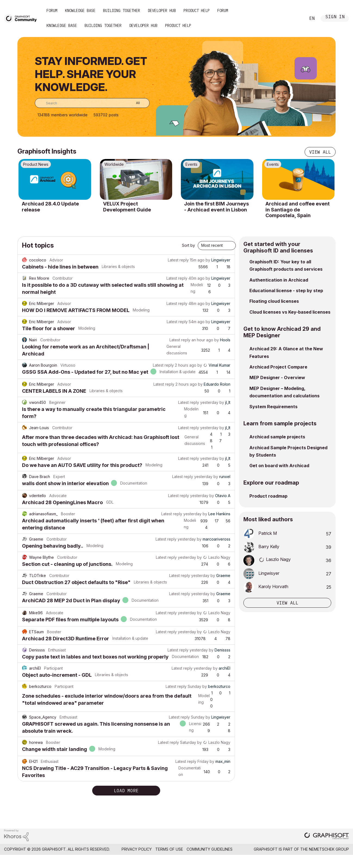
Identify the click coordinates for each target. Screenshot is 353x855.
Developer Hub (162, 10)
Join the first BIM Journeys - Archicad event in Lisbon (216, 207)
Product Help (197, 10)
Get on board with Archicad (279, 465)
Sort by (188, 245)
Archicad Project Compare (278, 367)
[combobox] (92, 103)
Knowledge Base (80, 10)
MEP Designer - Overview (277, 377)
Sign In (335, 17)
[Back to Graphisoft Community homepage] (22, 18)
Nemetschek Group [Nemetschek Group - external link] (329, 849)
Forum (52, 10)
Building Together (121, 10)
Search (295, 18)
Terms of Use (169, 849)
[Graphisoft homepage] (326, 836)
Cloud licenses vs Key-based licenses (289, 312)
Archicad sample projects (277, 436)
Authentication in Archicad (278, 280)
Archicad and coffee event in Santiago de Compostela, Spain (297, 209)
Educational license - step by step (286, 290)
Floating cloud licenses (274, 301)
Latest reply (178, 260)
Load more (126, 790)
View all (320, 152)
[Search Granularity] (134, 103)
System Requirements (273, 406)
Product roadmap (268, 496)
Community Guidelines (210, 849)
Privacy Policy (137, 849)
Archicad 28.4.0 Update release (50, 207)
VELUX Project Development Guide (127, 207)
